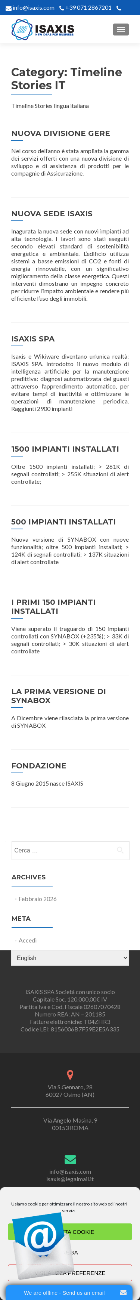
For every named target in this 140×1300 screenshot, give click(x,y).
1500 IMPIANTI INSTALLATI (65, 449)
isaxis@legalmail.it (70, 1178)
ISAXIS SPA (33, 338)
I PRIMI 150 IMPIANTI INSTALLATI (53, 607)
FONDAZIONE (38, 765)
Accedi (28, 940)
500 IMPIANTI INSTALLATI (63, 521)
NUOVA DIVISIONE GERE (60, 133)
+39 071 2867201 (88, 7)
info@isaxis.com (33, 7)
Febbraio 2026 (38, 898)
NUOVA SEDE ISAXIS (52, 213)
